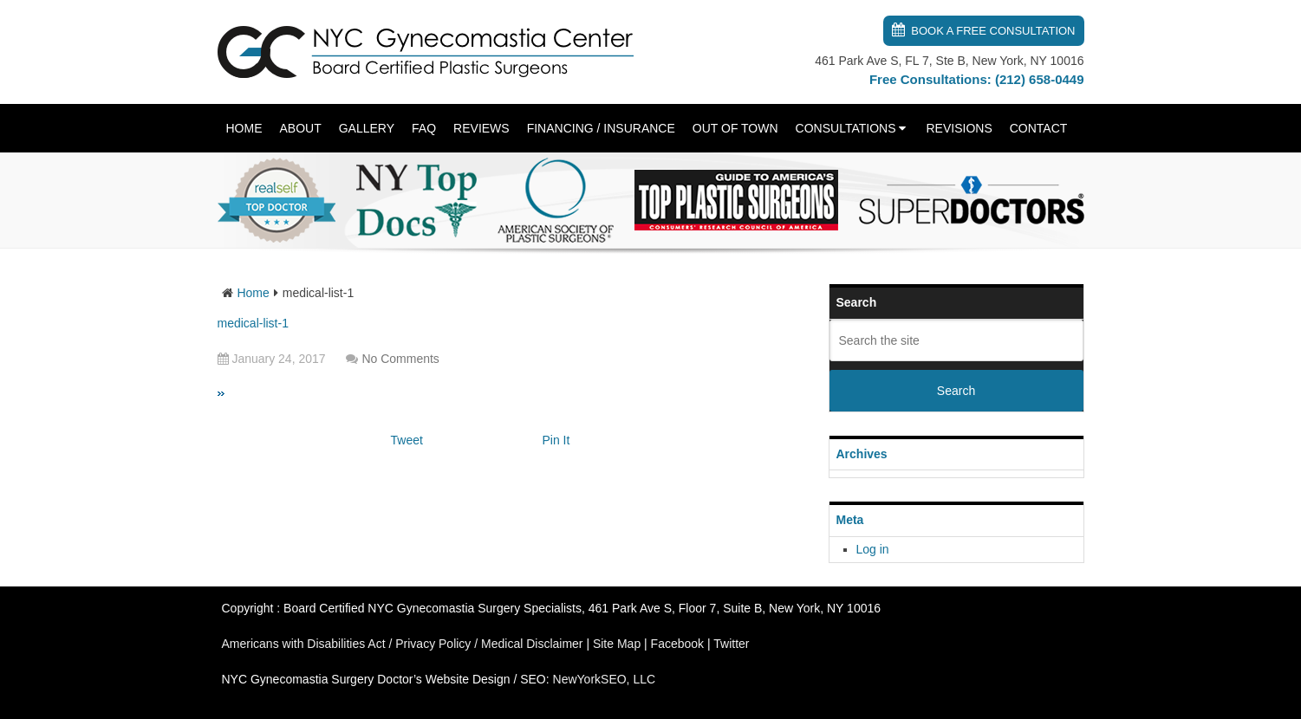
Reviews (481, 128)
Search (956, 391)
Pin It (556, 440)
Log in (872, 549)
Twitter (731, 644)
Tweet (407, 440)
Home (244, 128)
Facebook (677, 644)
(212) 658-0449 (1039, 79)
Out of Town (735, 128)
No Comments (400, 359)
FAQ (424, 128)
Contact (1039, 128)
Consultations (846, 128)
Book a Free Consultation (993, 30)
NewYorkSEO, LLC (604, 679)
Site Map (617, 644)
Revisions (959, 128)
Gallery (366, 128)
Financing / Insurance (601, 128)
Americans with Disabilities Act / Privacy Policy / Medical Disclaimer (402, 644)
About (301, 128)
